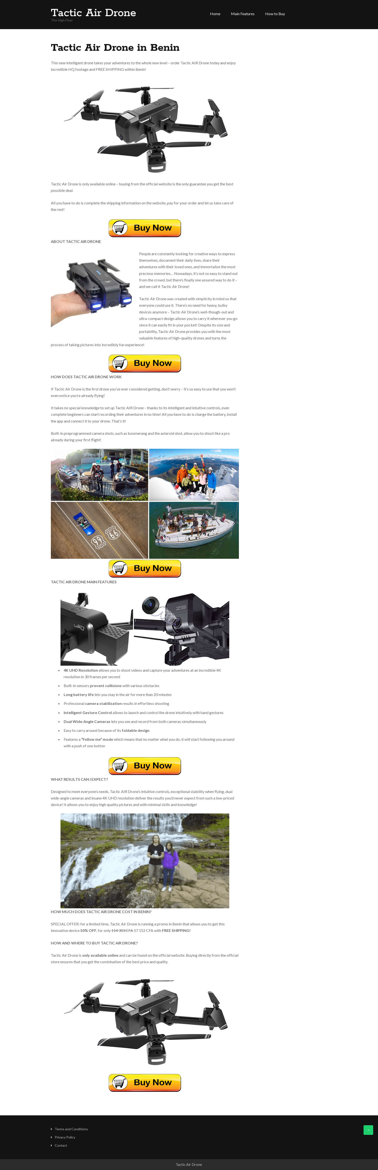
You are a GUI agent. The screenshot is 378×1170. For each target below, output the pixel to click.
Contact (61, 1145)
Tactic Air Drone (93, 13)
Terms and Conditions (71, 1129)
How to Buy (275, 13)
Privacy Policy (65, 1137)
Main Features (243, 13)
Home (215, 13)
